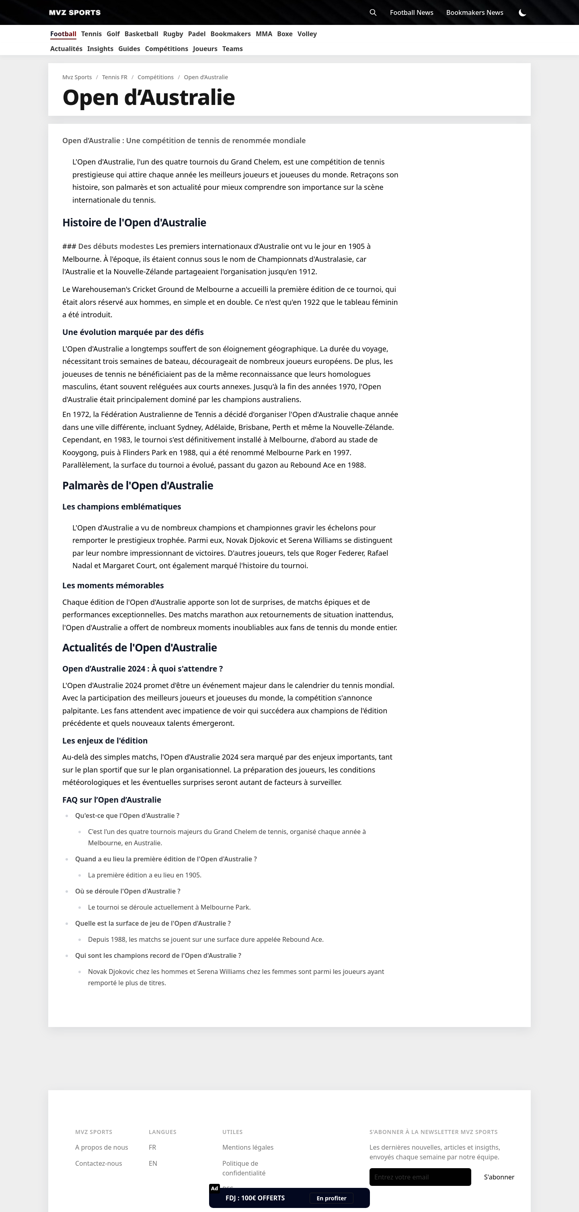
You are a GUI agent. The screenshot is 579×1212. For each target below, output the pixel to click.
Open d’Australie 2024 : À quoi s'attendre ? (142, 668)
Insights (100, 48)
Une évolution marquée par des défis (133, 332)
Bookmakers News (474, 12)
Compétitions (166, 48)
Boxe (285, 33)
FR (152, 1147)
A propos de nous (101, 1147)
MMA (264, 33)
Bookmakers (231, 33)
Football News (411, 12)
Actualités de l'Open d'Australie (139, 647)
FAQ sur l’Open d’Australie (111, 799)
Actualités (66, 48)
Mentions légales (248, 1147)
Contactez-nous (98, 1163)
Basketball (141, 33)
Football (63, 33)
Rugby (173, 33)
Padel (197, 33)
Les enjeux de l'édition (105, 740)
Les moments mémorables (113, 585)
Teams (232, 48)
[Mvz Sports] (77, 12)
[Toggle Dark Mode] (522, 12)
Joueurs (205, 48)
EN (153, 1163)
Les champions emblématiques (121, 506)
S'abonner (499, 1177)
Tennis (91, 33)
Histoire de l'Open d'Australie (134, 222)
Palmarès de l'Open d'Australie (137, 485)
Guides (129, 48)
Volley (307, 33)
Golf (113, 33)
